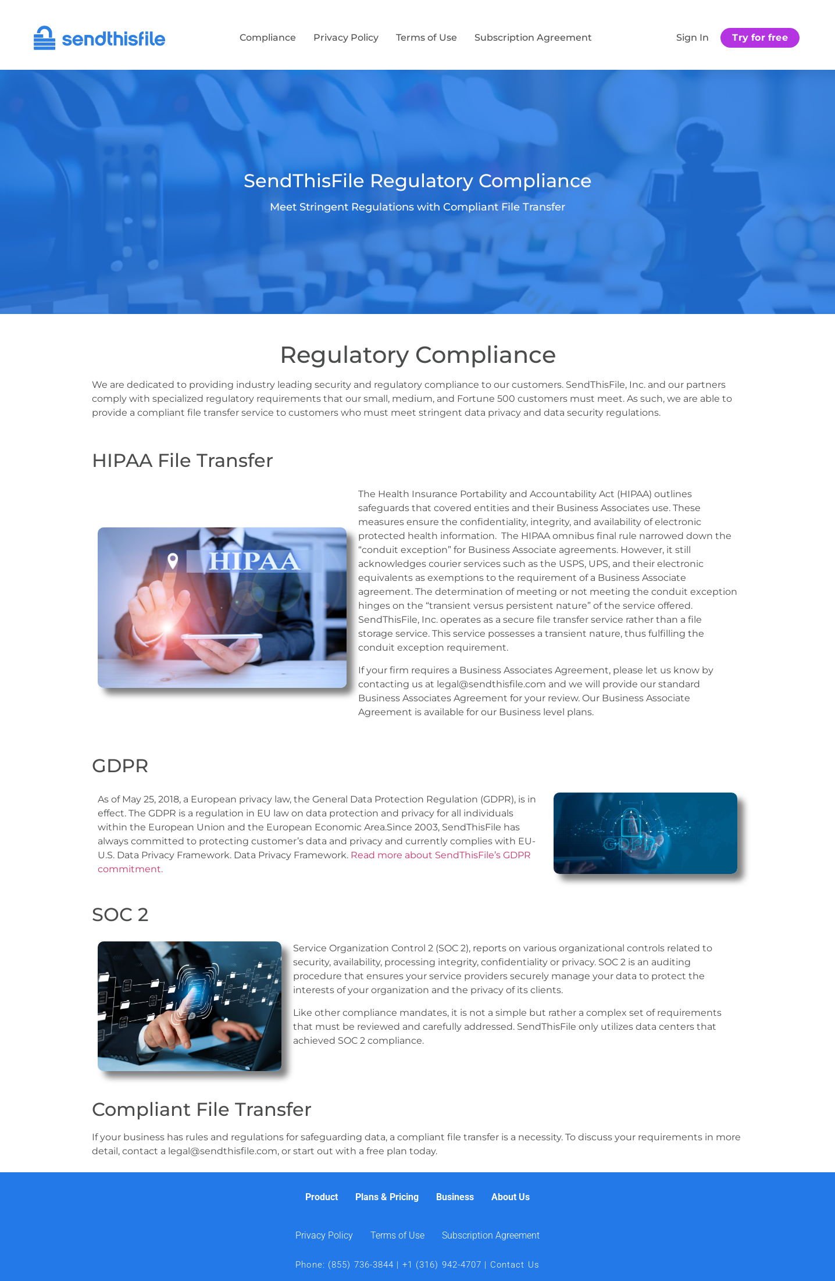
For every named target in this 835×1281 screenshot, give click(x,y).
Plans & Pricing (387, 1197)
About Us (510, 1197)
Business (455, 1197)
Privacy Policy (346, 37)
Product (321, 1197)
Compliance (268, 37)
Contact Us (515, 1264)
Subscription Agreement (533, 37)
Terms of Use (426, 37)
